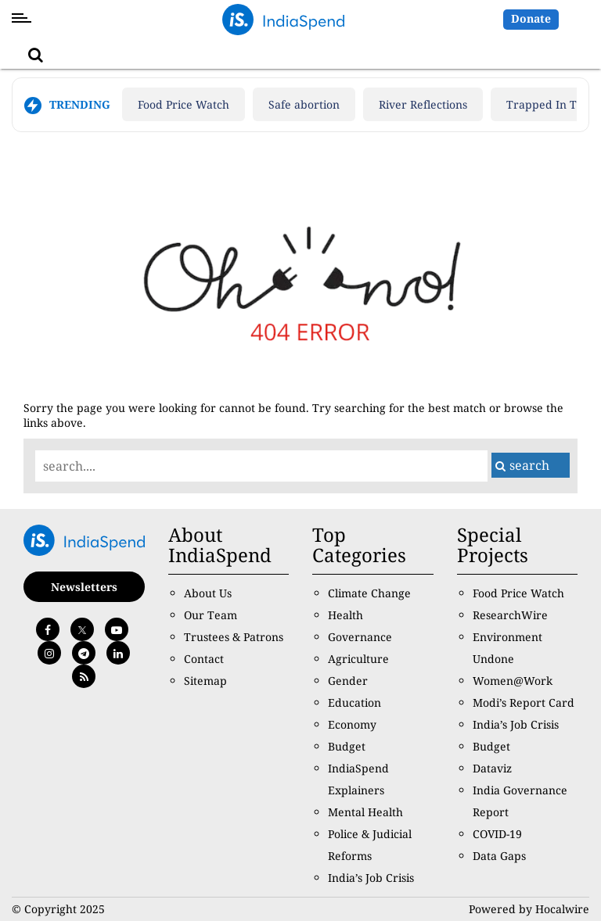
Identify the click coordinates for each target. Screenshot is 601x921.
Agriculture (358, 658)
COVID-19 (497, 833)
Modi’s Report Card (523, 702)
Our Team (210, 614)
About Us (208, 593)
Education (354, 702)
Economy (352, 724)
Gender (348, 680)
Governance (360, 636)
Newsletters (84, 586)
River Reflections (423, 104)
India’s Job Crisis (371, 877)
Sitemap (205, 680)
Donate (531, 18)
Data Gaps (499, 855)
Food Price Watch (183, 104)
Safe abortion (304, 104)
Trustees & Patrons (233, 636)
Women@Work (512, 680)
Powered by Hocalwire (529, 908)
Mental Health (365, 812)
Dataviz (492, 768)
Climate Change (369, 593)
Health (345, 614)
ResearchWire (510, 614)
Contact (204, 658)
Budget (346, 746)
